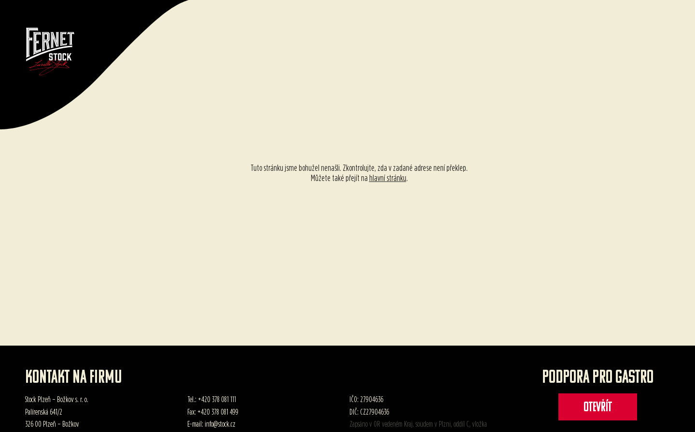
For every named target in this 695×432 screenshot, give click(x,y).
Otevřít (598, 408)
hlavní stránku (387, 178)
